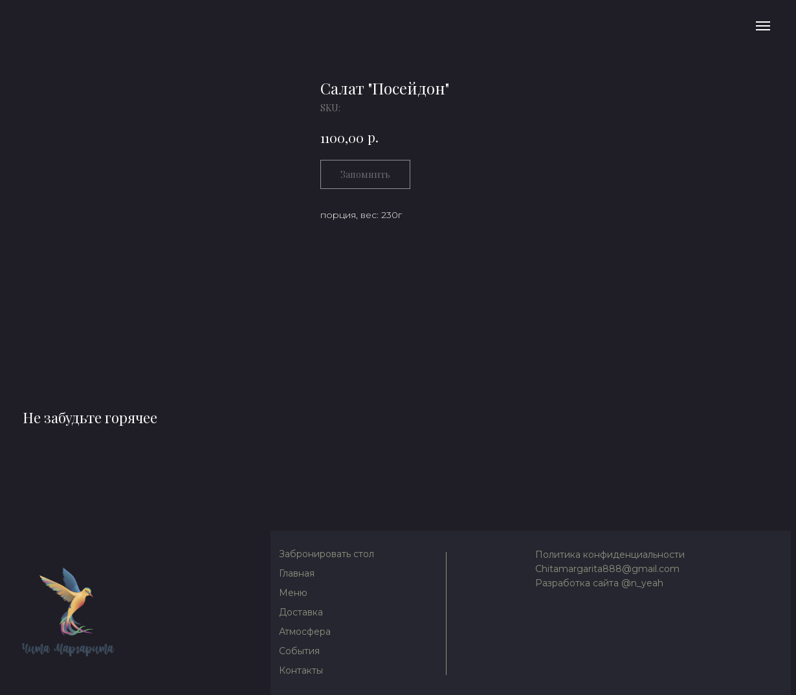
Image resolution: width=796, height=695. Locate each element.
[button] (328, 554)
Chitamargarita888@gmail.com (607, 569)
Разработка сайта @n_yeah (599, 583)
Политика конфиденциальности (610, 554)
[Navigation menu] (763, 25)
